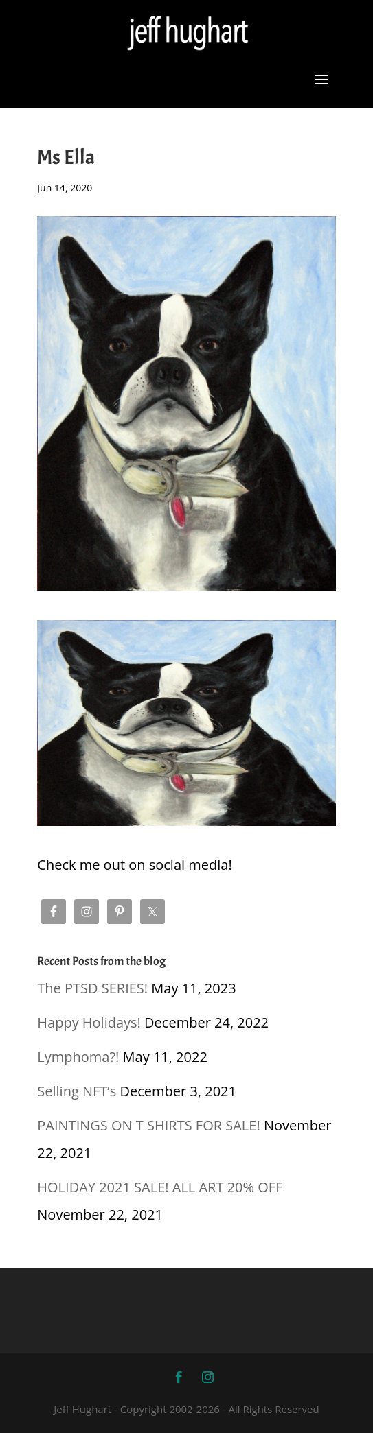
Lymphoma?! (78, 1056)
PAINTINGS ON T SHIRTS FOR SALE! (148, 1125)
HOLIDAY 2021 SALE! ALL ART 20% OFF (159, 1187)
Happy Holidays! (89, 1022)
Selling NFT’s (76, 1091)
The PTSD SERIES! (92, 988)
